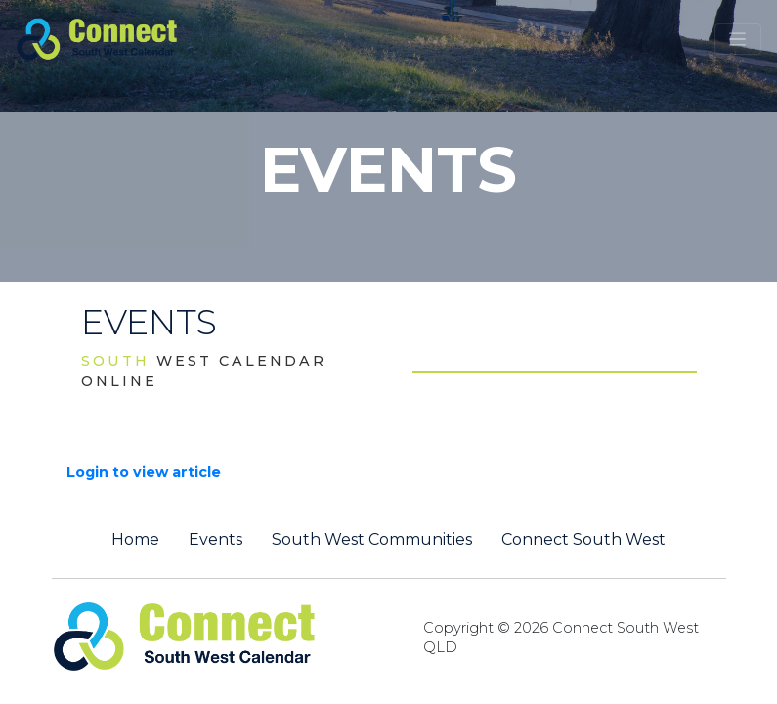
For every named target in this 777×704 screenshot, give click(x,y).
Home (135, 540)
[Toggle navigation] (737, 39)
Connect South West (583, 540)
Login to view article (143, 472)
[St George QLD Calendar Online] (129, 37)
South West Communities (372, 540)
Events (215, 540)
